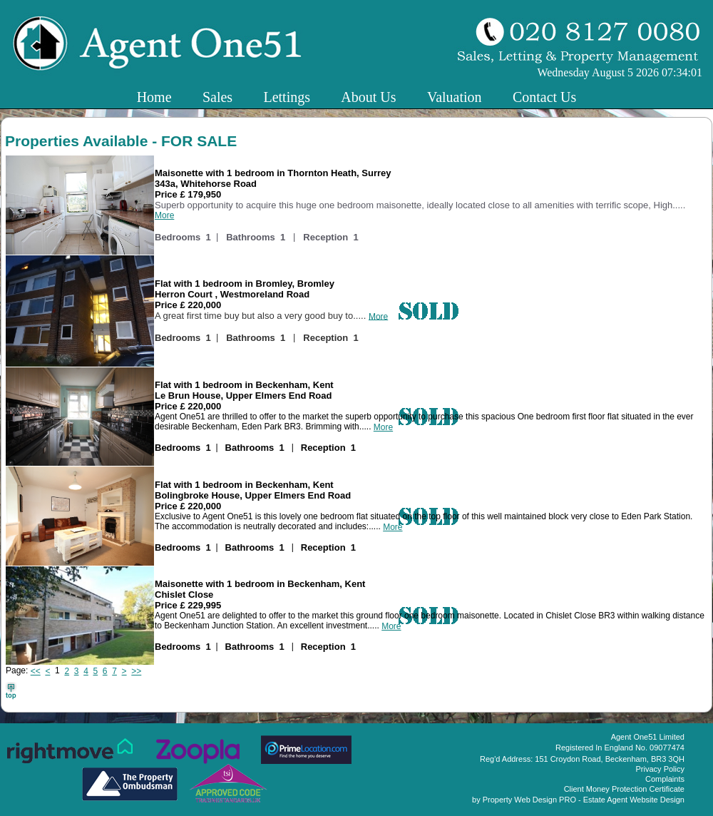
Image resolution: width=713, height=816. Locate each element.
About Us (368, 97)
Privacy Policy (660, 769)
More (164, 215)
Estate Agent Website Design (633, 799)
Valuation (454, 97)
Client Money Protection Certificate (624, 789)
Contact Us (544, 97)
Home (154, 97)
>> (136, 671)
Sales (217, 97)
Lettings (286, 97)
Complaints (664, 779)
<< (36, 671)
